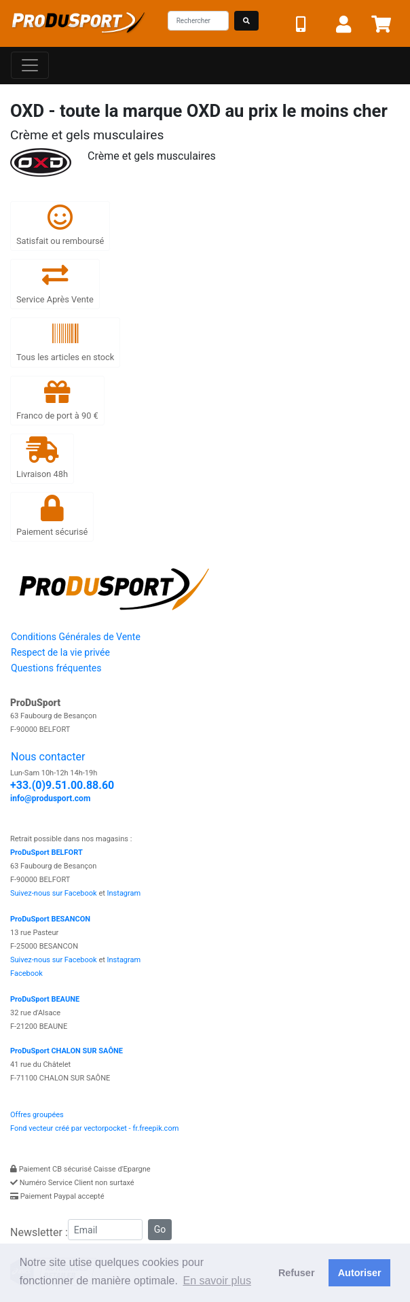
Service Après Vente (55, 283)
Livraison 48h (42, 457)
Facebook (26, 973)
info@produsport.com (50, 798)
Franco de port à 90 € (57, 400)
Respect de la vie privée (60, 652)
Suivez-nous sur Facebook (53, 893)
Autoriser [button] (359, 1272)
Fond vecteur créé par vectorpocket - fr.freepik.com (94, 1128)
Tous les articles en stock (65, 341)
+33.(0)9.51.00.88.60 (62, 785)
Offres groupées (37, 1114)
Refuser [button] (296, 1272)
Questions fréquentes (56, 668)
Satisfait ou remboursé (60, 225)
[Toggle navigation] (30, 65)
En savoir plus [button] (217, 1280)
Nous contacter (48, 756)
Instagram (124, 893)
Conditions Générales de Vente (76, 636)
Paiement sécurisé (52, 516)
